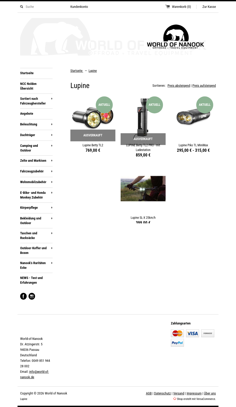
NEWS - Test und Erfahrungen (31, 280)
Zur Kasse (209, 7)
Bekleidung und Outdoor (36, 220)
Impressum (194, 393)
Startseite (26, 73)
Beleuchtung (36, 124)
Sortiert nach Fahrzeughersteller (36, 100)
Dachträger (36, 135)
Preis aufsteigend (204, 86)
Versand (178, 393)
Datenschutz (162, 393)
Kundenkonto (79, 7)
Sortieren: (159, 86)
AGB (149, 393)
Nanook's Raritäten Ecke (36, 265)
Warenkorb (181, 7)
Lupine (93, 71)
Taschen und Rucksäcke (36, 235)
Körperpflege (36, 207)
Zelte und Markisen (36, 160)
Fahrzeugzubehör (36, 171)
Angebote (26, 113)
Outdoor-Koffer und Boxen (36, 250)
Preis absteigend (178, 86)
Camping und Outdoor (36, 147)
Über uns (210, 393)
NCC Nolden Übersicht (28, 86)
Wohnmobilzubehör (36, 182)
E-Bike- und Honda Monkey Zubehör (36, 194)
